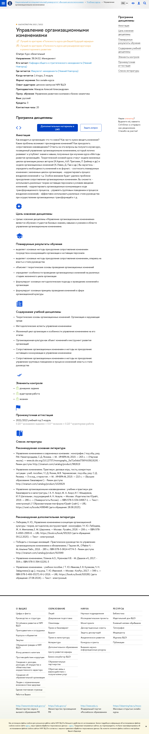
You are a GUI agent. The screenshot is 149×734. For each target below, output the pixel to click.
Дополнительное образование (63, 647)
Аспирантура (54, 642)
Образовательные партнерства (56, 663)
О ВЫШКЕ (21, 608)
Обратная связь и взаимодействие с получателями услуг (57, 672)
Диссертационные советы (93, 627)
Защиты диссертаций (91, 632)
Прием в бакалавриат (58, 627)
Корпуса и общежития (26, 635)
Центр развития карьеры (60, 652)
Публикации (118, 642)
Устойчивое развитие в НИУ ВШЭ (29, 624)
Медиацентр (119, 632)
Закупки (19, 640)
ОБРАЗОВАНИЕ (56, 608)
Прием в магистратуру (59, 637)
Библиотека (118, 613)
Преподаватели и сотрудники (30, 630)
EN (127, 3)
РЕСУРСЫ (118, 608)
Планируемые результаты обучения (129, 41)
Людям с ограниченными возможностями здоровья (28, 683)
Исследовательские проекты (94, 618)
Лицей (51, 613)
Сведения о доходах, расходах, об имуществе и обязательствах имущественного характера (29, 666)
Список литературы (128, 70)
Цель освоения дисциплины (125, 32)
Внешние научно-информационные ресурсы (93, 648)
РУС (123, 3)
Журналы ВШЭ (120, 637)
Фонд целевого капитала (28, 652)
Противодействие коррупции (30, 657)
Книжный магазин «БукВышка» (127, 623)
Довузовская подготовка (60, 618)
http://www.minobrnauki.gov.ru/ (30, 705)
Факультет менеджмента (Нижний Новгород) (54, 71)
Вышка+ (51, 632)
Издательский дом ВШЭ (124, 618)
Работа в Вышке (23, 694)
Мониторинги (87, 623)
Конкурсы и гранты (90, 642)
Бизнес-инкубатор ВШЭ (59, 656)
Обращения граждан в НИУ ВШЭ (29, 646)
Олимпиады (53, 623)
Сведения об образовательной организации (30, 676)
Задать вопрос (91, 127)
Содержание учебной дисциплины (129, 50)
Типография (118, 627)
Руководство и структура (28, 618)
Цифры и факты (23, 613)
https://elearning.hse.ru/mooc (127, 705)
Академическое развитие (93, 637)
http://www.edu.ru (89, 705)
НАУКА (85, 608)
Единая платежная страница (29, 689)
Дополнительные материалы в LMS (57, 128)
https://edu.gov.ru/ (57, 705)
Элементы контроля (128, 57)
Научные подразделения (92, 613)
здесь (28, 726)
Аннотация (123, 25)
